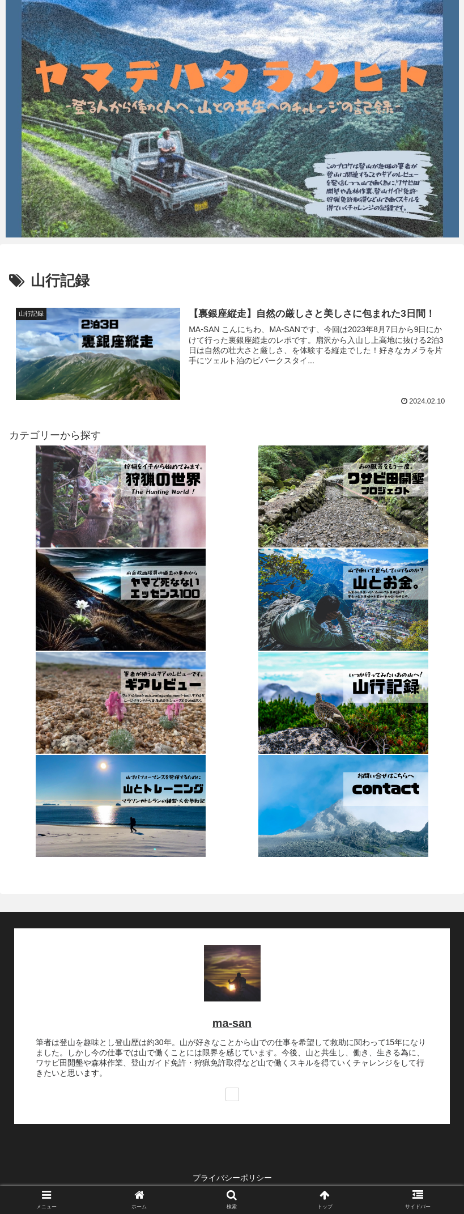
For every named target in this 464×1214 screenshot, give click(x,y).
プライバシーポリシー (232, 1177)
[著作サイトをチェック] (232, 1094)
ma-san (232, 1023)
